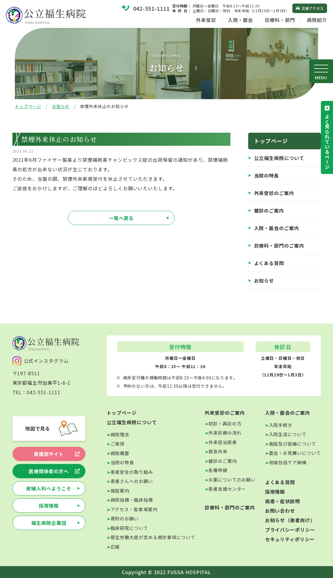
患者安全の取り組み (132, 472)
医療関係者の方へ (49, 471)
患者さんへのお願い (132, 481)
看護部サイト (49, 453)
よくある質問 (269, 263)
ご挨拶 (118, 444)
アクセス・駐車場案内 (134, 509)
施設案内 (120, 490)
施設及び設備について (292, 444)
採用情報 (49, 505)
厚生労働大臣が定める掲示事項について (153, 537)
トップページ (28, 106)
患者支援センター (227, 489)
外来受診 (206, 19)
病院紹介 (317, 19)
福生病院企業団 (48, 522)
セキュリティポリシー (290, 539)
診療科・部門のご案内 (279, 245)
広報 (115, 547)
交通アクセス (313, 8)
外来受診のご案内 (274, 193)
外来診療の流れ (224, 433)
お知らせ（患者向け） (290, 520)
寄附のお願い (125, 518)
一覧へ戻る (121, 217)
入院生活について (288, 434)
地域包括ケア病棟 (288, 462)
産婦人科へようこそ (48, 488)
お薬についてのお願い (232, 479)
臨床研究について (129, 528)
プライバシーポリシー (290, 529)
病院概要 (120, 453)
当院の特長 (266, 175)
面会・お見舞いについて (295, 453)
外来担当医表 (222, 442)
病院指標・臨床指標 (132, 500)
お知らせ (60, 106)
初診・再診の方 (224, 423)
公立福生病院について (279, 157)
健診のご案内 (269, 210)
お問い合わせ (280, 510)
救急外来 (217, 451)
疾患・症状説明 (282, 501)
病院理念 (120, 434)
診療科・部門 (280, 19)
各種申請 (217, 470)
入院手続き (281, 425)
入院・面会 (240, 19)
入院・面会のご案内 (276, 228)
